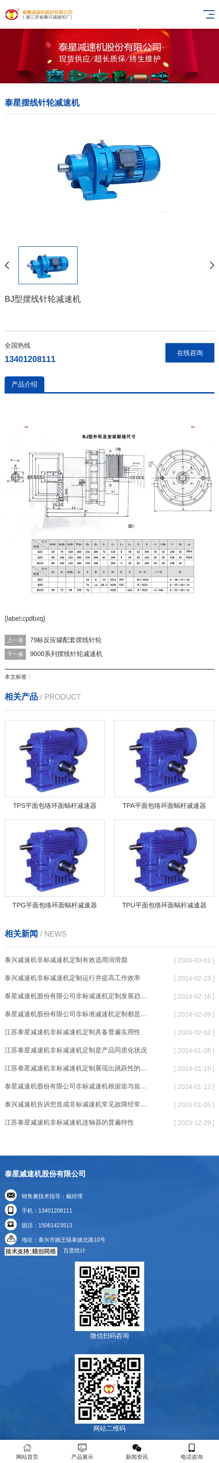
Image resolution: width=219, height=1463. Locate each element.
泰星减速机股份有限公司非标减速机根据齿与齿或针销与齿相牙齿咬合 (78, 1086)
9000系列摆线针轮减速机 (66, 653)
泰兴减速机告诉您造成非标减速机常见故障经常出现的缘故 (78, 1104)
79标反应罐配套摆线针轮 (66, 640)
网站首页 (27, 1451)
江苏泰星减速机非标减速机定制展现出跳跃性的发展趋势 (78, 1068)
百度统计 (74, 1250)
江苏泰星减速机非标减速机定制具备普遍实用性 (72, 1032)
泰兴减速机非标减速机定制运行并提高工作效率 (72, 978)
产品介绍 (24, 384)
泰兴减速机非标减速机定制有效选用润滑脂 (66, 959)
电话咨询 (191, 1451)
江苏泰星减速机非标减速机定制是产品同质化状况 (76, 1050)
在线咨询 (190, 352)
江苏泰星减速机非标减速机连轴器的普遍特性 (69, 1122)
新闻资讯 (137, 1451)
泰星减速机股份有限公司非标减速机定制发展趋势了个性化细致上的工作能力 (78, 996)
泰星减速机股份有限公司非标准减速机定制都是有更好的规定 (78, 1014)
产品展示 (82, 1451)
